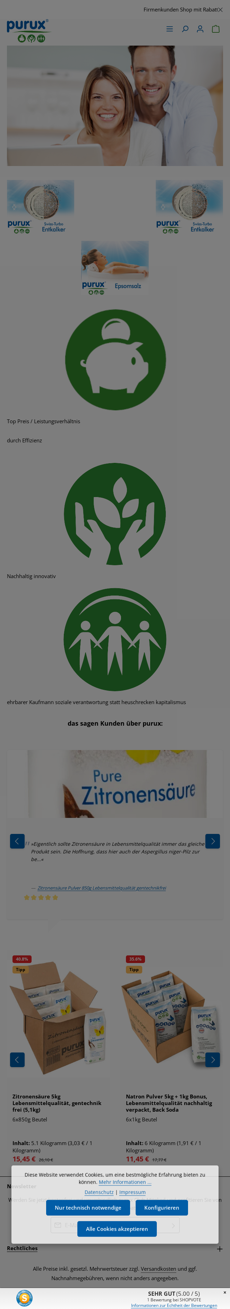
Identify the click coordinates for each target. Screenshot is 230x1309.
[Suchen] (185, 29)
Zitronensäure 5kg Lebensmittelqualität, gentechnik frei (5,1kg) (56, 1103)
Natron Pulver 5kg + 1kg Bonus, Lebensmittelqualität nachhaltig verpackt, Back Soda (169, 1103)
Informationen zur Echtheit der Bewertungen (174, 1305)
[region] (115, 9)
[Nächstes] (14, 207)
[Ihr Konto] (200, 29)
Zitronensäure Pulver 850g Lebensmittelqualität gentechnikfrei (101, 888)
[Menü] (170, 29)
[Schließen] (220, 8)
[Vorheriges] (17, 1059)
